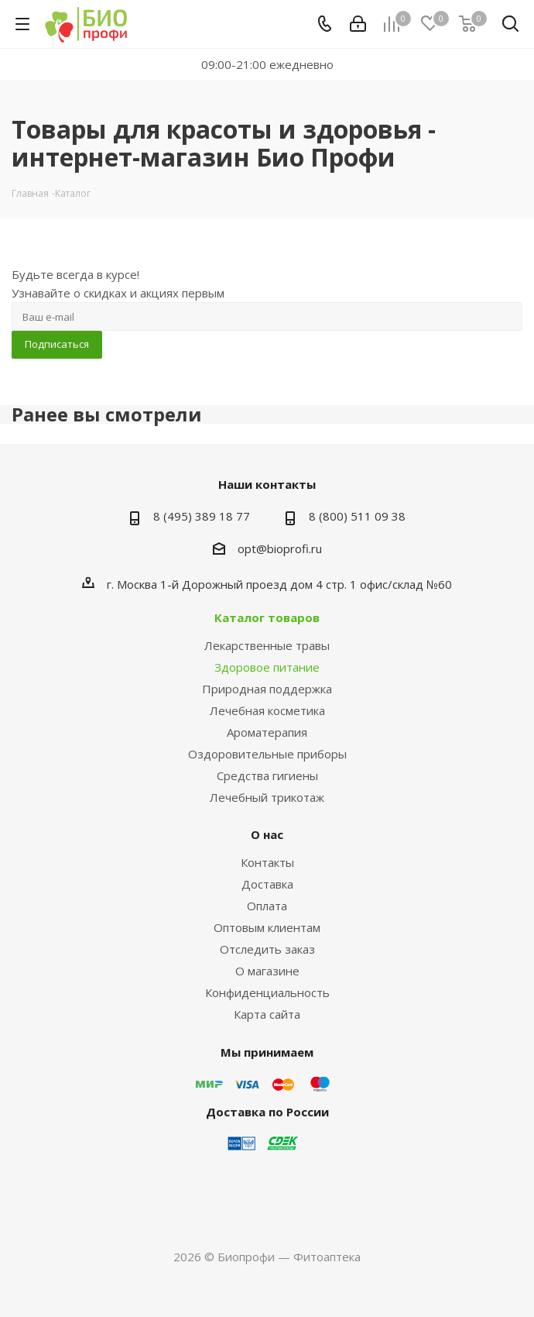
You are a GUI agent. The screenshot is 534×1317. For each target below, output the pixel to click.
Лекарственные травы (267, 645)
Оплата (267, 905)
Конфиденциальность (267, 992)
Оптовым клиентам (267, 927)
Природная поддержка (267, 688)
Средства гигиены (267, 775)
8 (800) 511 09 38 (357, 516)
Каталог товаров (267, 617)
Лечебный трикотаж (267, 797)
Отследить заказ (267, 949)
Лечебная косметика (267, 710)
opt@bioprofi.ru (280, 548)
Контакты (267, 862)
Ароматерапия (267, 732)
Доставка (267, 884)
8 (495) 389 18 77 (201, 516)
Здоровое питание (267, 667)
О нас (267, 834)
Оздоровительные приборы (267, 754)
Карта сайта (267, 1014)
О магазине (267, 970)
